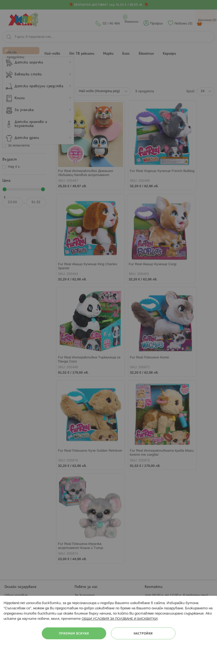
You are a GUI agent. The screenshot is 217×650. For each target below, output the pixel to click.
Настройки (143, 633)
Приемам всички (74, 633)
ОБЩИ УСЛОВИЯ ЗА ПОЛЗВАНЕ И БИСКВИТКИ (120, 619)
